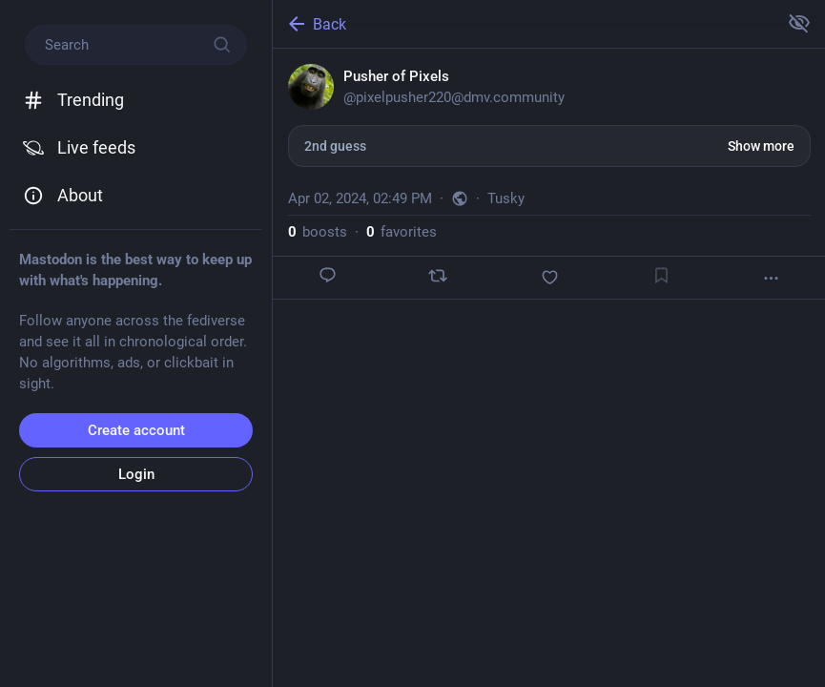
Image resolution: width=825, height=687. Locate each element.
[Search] (136, 45)
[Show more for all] (799, 23)
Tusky (506, 198)
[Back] (523, 24)
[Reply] (328, 275)
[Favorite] (549, 277)
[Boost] (437, 275)
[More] (771, 278)
